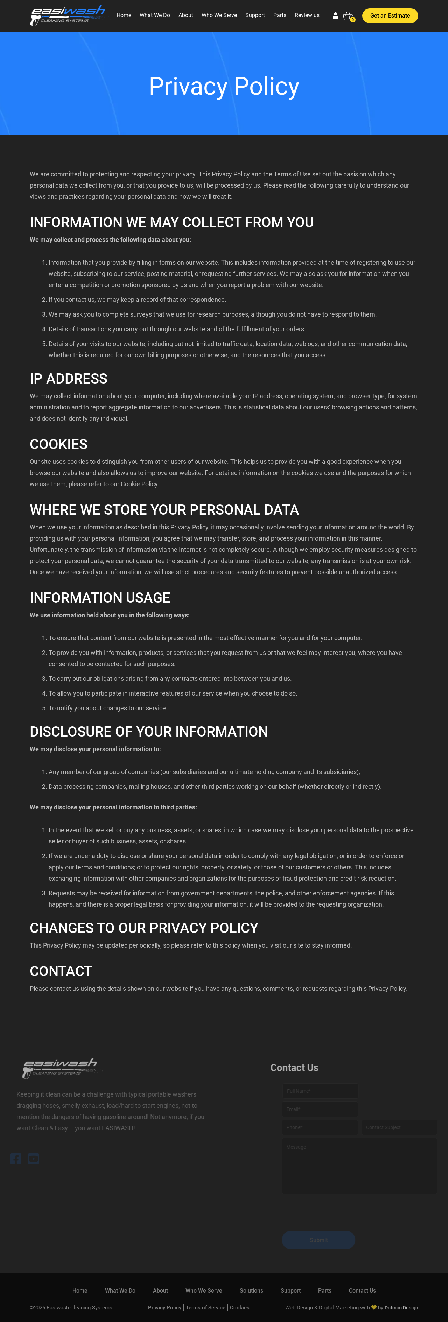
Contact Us (362, 1290)
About (185, 15)
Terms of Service (205, 1307)
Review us (307, 15)
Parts (279, 15)
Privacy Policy (164, 1307)
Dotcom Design (401, 1307)
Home (124, 15)
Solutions (251, 1290)
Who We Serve (219, 15)
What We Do (155, 15)
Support (255, 15)
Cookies (240, 1307)
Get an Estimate (390, 15)
